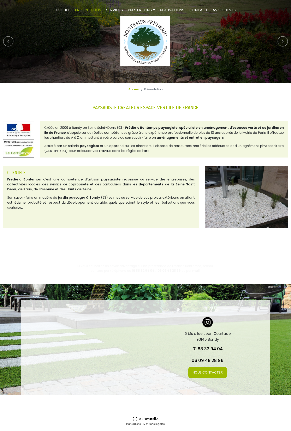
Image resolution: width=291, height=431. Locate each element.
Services (114, 10)
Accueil (62, 10)
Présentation (88, 10)
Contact (198, 10)
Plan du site (133, 424)
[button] (8, 41)
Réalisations (172, 10)
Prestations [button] (140, 10)
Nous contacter (207, 372)
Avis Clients (224, 10)
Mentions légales (154, 424)
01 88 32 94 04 (207, 349)
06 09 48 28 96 (208, 360)
